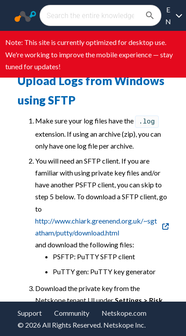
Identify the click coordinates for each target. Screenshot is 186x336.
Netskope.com (124, 313)
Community (71, 313)
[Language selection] (173, 15)
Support (30, 313)
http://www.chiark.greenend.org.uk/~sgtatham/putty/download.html (96, 227)
